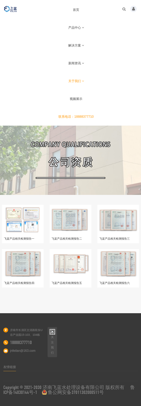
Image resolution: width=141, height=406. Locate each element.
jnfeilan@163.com (22, 350)
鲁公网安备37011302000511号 (76, 392)
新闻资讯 (76, 63)
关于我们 (76, 81)
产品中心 (76, 27)
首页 (76, 9)
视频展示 (76, 99)
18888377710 (21, 342)
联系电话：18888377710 (76, 116)
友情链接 (9, 367)
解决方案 (76, 45)
